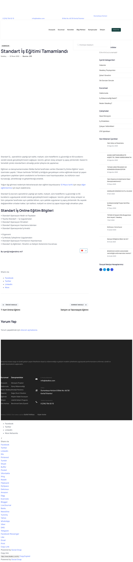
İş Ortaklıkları (104, 121)
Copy (25, 556)
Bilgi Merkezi (81, 30)
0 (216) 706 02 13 (8, 18)
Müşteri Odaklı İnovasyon (19, 397)
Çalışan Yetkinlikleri (106, 126)
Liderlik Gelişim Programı (19, 400)
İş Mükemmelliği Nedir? (108, 98)
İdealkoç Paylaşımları (107, 70)
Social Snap (16, 550)
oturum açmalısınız (29, 330)
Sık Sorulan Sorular (106, 81)
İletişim (102, 30)
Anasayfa (52, 30)
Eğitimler (4, 397)
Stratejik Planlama (17, 390)
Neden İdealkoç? (105, 103)
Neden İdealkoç (6, 390)
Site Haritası (5, 403)
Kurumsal (61, 30)
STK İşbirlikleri (104, 131)
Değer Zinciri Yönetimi (18, 393)
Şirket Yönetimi (105, 75)
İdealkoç (3, 56)
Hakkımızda (103, 93)
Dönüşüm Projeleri (17, 383)
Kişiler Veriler (42, 415)
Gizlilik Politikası (29, 415)
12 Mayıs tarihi (67, 185)
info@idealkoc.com (38, 18)
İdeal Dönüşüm (105, 116)
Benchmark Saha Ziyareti (19, 403)
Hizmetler (70, 30)
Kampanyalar (92, 30)
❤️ (83, 251)
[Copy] (10, 556)
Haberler (5, 46)
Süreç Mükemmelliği (18, 386)
